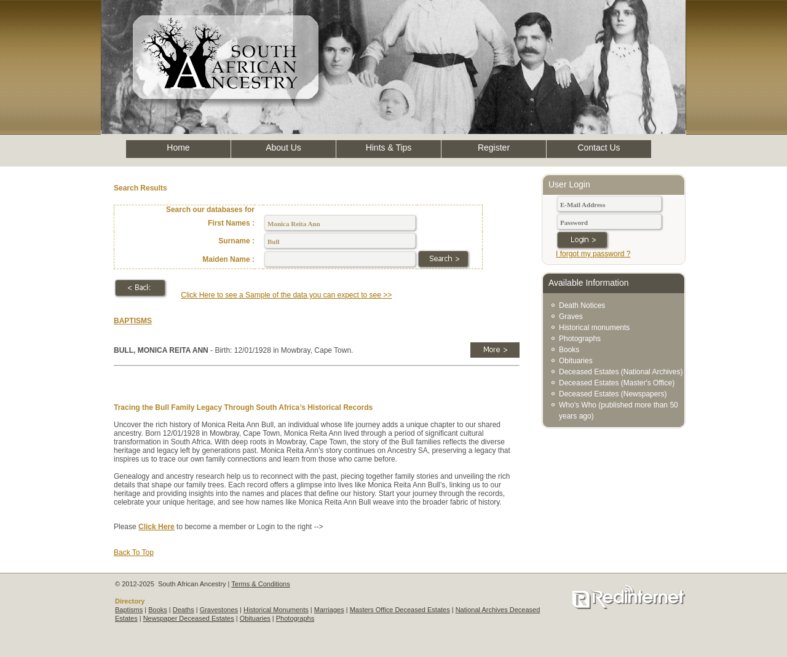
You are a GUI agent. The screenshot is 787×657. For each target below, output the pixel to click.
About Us (283, 147)
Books (569, 349)
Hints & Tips (389, 147)
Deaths (183, 609)
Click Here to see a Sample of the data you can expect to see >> (286, 295)
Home (178, 147)
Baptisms (129, 609)
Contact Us (598, 147)
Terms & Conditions (260, 584)
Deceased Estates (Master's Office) (616, 383)
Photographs (580, 338)
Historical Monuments (276, 609)
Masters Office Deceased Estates (400, 609)
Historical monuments (594, 327)
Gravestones (219, 609)
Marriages (329, 609)
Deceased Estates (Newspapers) (612, 394)
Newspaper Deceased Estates (188, 618)
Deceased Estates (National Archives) (620, 372)
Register (494, 147)
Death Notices (582, 305)
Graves (571, 316)
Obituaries (576, 360)
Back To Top (134, 552)
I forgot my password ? (593, 254)
